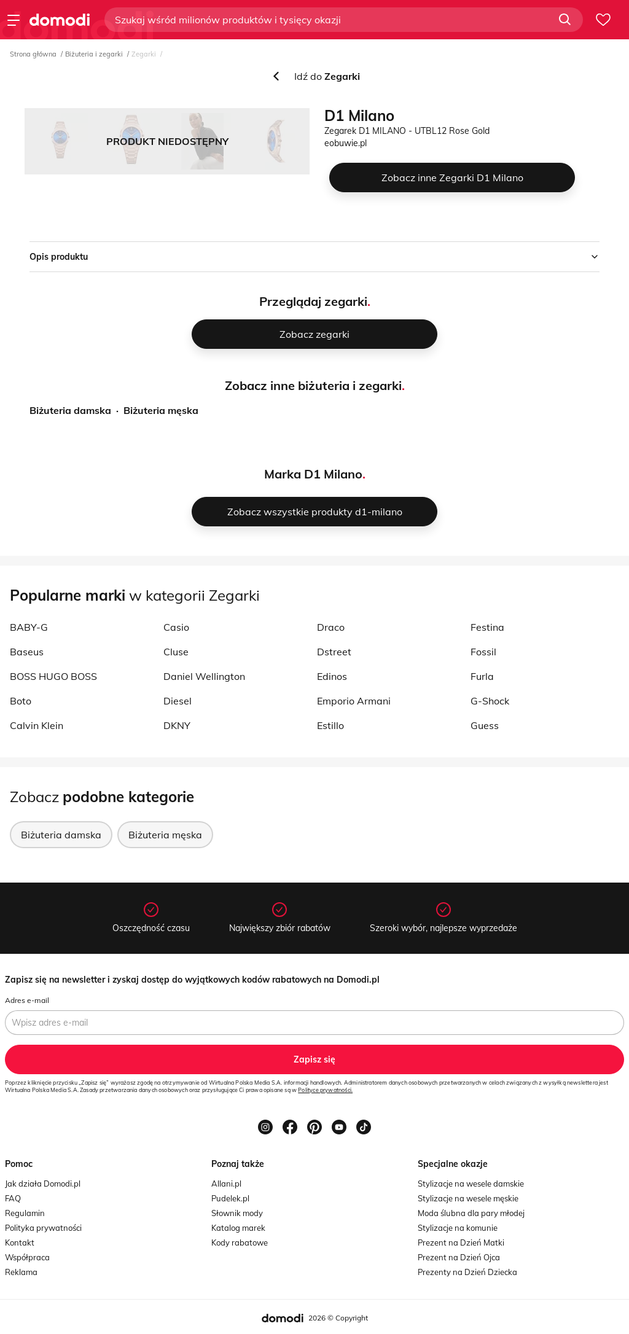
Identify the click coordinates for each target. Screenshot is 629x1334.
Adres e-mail (27, 1000)
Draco (331, 627)
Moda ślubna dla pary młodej (471, 1213)
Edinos (332, 676)
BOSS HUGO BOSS (53, 676)
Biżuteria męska (160, 410)
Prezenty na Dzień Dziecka (467, 1272)
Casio (176, 627)
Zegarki (143, 54)
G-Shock (490, 701)
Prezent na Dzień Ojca (459, 1257)
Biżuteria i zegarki (94, 54)
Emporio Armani (354, 701)
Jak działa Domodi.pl (42, 1183)
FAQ (13, 1198)
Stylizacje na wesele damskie (471, 1183)
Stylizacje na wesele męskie (468, 1198)
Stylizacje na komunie (458, 1228)
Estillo (330, 725)
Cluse (176, 652)
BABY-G (29, 627)
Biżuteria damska (70, 410)
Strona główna (33, 54)
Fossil (483, 652)
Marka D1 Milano (313, 474)
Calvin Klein (36, 725)
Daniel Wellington (204, 676)
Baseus (27, 652)
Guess (485, 725)
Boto (20, 701)
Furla (482, 676)
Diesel (177, 701)
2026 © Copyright (338, 1317)
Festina (487, 627)
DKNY (176, 725)
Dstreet (334, 652)
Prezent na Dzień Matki (461, 1242)
